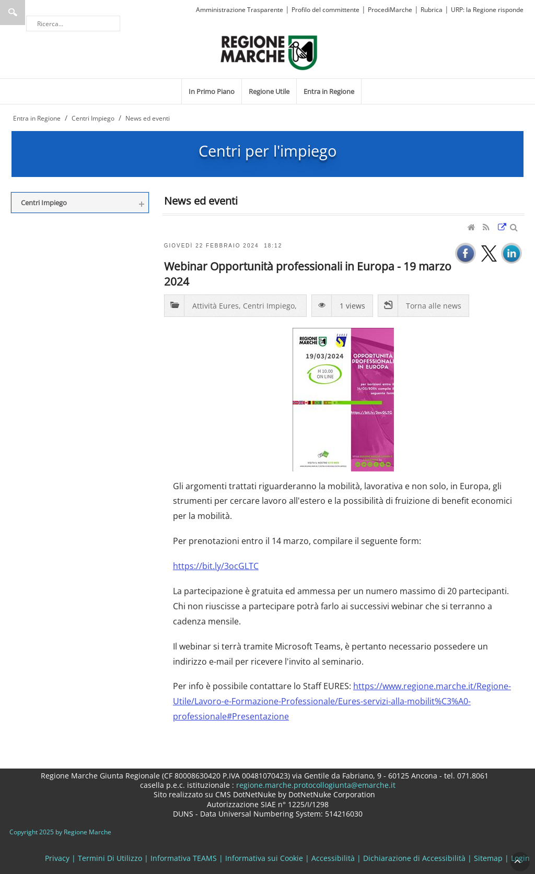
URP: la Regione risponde (487, 9)
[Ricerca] (73, 23)
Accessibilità (333, 858)
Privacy (57, 858)
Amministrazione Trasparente (239, 9)
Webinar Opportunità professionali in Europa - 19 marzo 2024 (307, 273)
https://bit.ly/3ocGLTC (216, 566)
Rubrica (432, 9)
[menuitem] (211, 91)
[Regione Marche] (269, 52)
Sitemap (488, 858)
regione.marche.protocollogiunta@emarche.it (315, 785)
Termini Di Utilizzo (110, 858)
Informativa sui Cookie (264, 858)
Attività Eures (215, 306)
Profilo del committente (325, 9)
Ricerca (12, 12)
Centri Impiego (269, 306)
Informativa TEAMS (183, 858)
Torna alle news (433, 306)
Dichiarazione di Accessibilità (414, 858)
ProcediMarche (390, 9)
